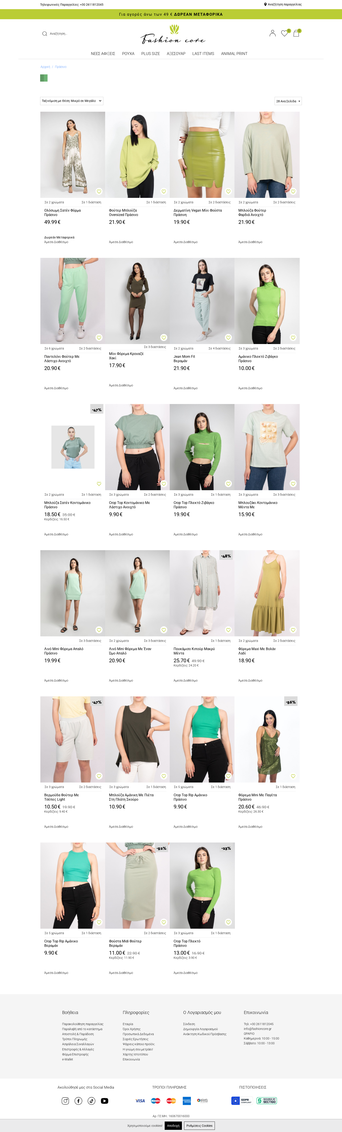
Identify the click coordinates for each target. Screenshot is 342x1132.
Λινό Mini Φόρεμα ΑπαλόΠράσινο (63, 651)
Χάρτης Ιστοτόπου (135, 1054)
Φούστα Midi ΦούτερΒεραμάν (125, 943)
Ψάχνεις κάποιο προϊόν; (139, 1044)
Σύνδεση (189, 1024)
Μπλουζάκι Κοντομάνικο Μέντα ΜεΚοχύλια (257, 505)
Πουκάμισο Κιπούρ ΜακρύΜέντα (194, 651)
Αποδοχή (173, 1125)
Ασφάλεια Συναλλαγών (78, 1044)
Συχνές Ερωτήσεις (135, 1039)
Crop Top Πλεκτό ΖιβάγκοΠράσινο (194, 505)
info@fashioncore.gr (258, 1029)
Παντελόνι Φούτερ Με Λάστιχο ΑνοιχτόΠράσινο (62, 359)
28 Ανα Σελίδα (288, 101)
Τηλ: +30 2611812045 (259, 1024)
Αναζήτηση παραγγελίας (285, 4)
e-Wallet (67, 1059)
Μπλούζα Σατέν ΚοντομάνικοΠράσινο (67, 505)
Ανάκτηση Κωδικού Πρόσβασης (204, 1034)
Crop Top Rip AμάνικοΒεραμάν (61, 943)
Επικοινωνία (131, 1059)
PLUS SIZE (150, 53)
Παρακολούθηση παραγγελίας (82, 1024)
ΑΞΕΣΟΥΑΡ (176, 53)
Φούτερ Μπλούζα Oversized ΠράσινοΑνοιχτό (123, 212)
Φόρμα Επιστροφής (75, 1054)
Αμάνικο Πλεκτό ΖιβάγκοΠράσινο (258, 358)
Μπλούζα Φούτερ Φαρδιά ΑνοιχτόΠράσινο (252, 212)
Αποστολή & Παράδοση (78, 1034)
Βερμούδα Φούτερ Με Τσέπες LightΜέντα (61, 797)
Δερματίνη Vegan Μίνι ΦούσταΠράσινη (198, 212)
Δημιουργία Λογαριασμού (200, 1029)
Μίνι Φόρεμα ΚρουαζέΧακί (126, 356)
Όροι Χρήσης (131, 1029)
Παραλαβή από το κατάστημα (82, 1029)
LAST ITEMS (203, 53)
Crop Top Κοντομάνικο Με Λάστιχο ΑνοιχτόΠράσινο (129, 505)
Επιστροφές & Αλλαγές (78, 1049)
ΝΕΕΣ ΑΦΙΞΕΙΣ (103, 53)
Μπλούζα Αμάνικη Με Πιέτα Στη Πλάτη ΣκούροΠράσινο (131, 797)
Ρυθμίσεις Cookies (199, 1125)
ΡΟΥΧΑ (128, 53)
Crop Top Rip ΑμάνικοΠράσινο (190, 797)
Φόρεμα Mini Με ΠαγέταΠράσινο (257, 797)
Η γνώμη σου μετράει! (138, 1049)
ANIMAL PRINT (234, 53)
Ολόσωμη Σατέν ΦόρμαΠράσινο (62, 212)
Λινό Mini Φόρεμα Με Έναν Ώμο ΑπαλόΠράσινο (130, 651)
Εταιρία (128, 1024)
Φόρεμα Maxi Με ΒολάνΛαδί (257, 651)
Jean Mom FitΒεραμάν (184, 358)
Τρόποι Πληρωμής (74, 1039)
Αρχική (45, 67)
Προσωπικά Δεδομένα (138, 1034)
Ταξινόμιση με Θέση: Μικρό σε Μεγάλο (71, 101)
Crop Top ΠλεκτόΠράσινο (187, 943)
